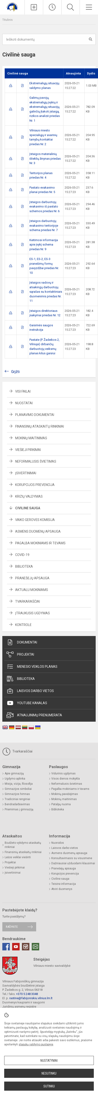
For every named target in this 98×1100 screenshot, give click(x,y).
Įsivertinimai (25, 473)
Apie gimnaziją (14, 773)
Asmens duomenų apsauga (38, 531)
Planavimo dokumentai (34, 415)
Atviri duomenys (61, 889)
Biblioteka (24, 566)
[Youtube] (16, 946)
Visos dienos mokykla (65, 778)
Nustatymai (49, 1060)
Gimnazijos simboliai (18, 789)
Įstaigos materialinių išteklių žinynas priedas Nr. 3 (45, 158)
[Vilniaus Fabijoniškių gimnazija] (12, 6)
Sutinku (49, 1086)
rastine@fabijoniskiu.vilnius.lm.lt (30, 998)
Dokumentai (22, 642)
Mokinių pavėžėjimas (64, 794)
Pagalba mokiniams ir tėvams (40, 543)
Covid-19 (22, 555)
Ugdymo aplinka (15, 778)
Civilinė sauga (27, 508)
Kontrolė (23, 625)
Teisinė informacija (63, 884)
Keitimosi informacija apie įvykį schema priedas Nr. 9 (43, 244)
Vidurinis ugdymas (63, 773)
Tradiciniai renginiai (17, 799)
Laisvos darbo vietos (30, 691)
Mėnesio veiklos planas (32, 666)
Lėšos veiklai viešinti (18, 857)
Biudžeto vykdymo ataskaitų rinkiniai (23, 845)
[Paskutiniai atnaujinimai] (52, 7)
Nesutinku (49, 1073)
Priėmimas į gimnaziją (19, 809)
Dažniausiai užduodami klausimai (73, 863)
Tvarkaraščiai (27, 601)
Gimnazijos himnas (17, 794)
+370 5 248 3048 (27, 994)
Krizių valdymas (29, 496)
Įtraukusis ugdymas (32, 613)
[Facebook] (6, 946)
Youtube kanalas (27, 703)
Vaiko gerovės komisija (35, 520)
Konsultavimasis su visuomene (71, 858)
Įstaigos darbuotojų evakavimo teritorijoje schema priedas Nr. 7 (43, 225)
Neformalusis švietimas (35, 461)
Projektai (20, 654)
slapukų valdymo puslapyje (36, 1044)
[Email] (35, 946)
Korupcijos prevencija (35, 485)
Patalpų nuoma (61, 804)
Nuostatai (24, 403)
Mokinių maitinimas (31, 438)
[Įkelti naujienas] (34, 7)
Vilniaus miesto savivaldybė (51, 965)
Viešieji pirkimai (28, 450)
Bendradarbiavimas (17, 804)
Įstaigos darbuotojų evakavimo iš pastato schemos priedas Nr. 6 (44, 206)
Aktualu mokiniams (31, 590)
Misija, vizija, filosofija (19, 783)
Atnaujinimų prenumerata (34, 715)
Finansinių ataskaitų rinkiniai (39, 426)
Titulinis (7, 19)
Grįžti (15, 371)
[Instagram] (25, 946)
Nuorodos (57, 842)
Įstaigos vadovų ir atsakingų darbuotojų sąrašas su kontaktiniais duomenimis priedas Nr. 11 (45, 291)
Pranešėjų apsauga (32, 578)
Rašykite (12, 926)
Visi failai (23, 391)
